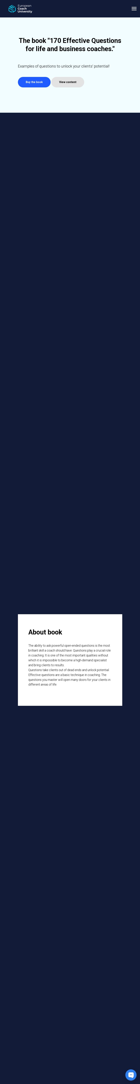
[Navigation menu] (134, 8)
